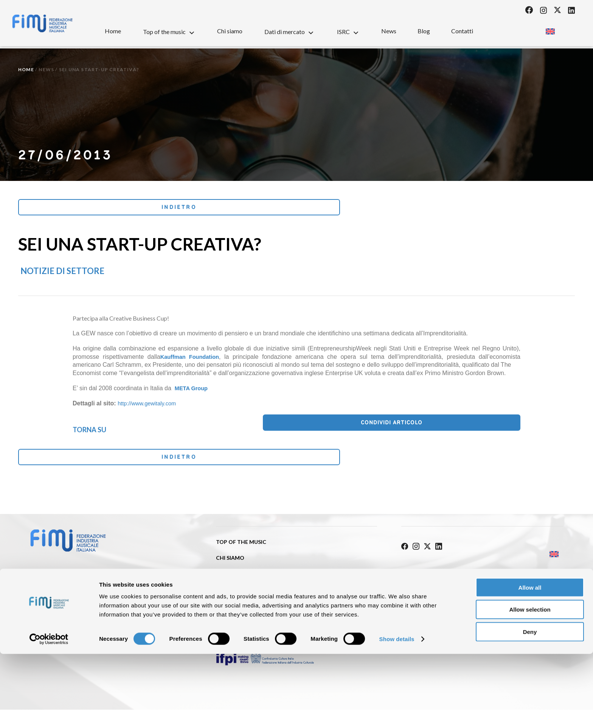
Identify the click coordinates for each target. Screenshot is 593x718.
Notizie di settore (62, 274)
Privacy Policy (422, 576)
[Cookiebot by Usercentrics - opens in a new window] (49, 703)
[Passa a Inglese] (550, 29)
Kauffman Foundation (192, 360)
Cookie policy (509, 576)
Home (113, 30)
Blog (424, 30)
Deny (530, 696)
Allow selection (529, 674)
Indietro (68, 209)
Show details (396, 703)
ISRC (348, 31)
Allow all (530, 651)
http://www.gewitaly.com (150, 406)
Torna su (89, 431)
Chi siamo (229, 30)
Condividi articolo (482, 427)
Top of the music (169, 31)
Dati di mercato (289, 31)
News (388, 30)
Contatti (462, 30)
